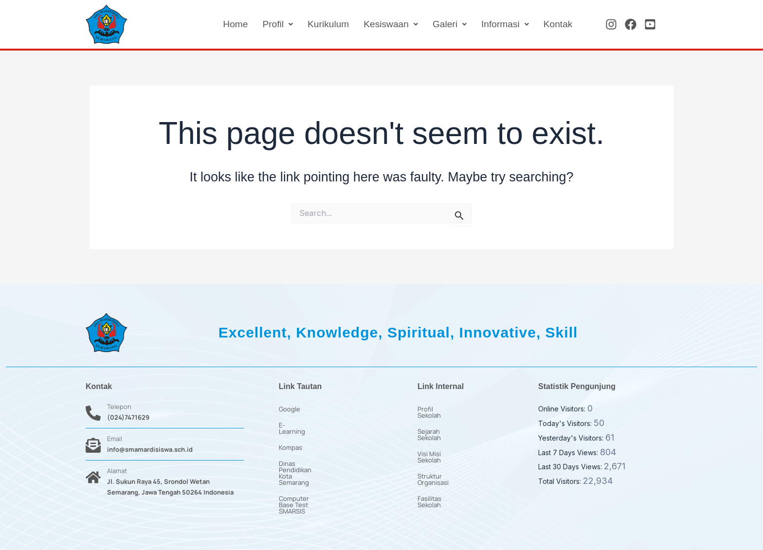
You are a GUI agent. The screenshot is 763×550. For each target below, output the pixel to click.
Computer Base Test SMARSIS (323, 473)
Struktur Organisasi (446, 457)
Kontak (557, 24)
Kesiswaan (386, 24)
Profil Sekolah (438, 409)
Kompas (290, 441)
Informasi (502, 24)
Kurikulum (321, 24)
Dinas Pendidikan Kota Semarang (327, 457)
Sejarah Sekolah (441, 425)
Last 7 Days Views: (569, 452)
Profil (269, 24)
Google (289, 409)
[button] (269, 24)
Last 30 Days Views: (571, 466)
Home (226, 24)
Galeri (446, 24)
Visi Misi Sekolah (442, 441)
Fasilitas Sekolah (442, 473)
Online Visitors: (562, 409)
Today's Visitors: (566, 423)
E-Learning (295, 425)
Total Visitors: (560, 481)
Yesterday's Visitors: (571, 438)
